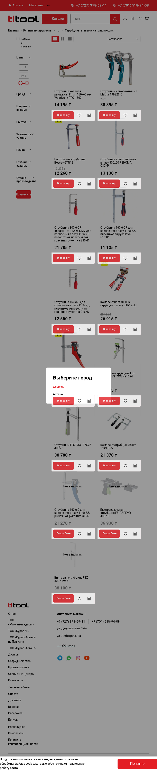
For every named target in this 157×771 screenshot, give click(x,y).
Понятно (137, 764)
